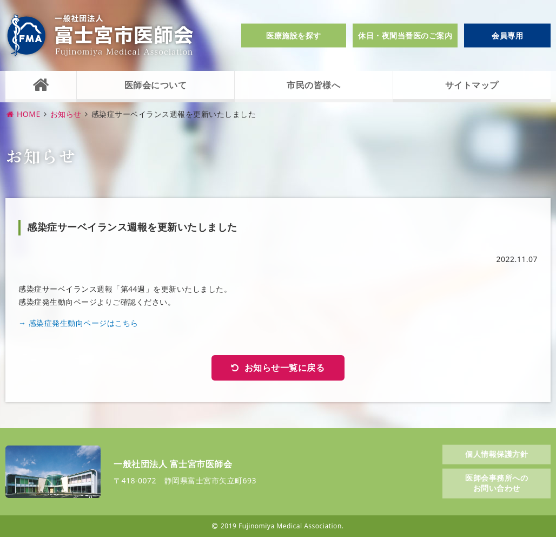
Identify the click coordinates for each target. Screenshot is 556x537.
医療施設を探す (293, 35)
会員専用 (507, 35)
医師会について (155, 85)
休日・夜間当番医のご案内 (405, 35)
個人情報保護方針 (496, 454)
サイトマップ (472, 85)
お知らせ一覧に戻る (284, 368)
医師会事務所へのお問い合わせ (496, 482)
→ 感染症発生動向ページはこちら (78, 323)
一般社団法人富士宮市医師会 (100, 35)
